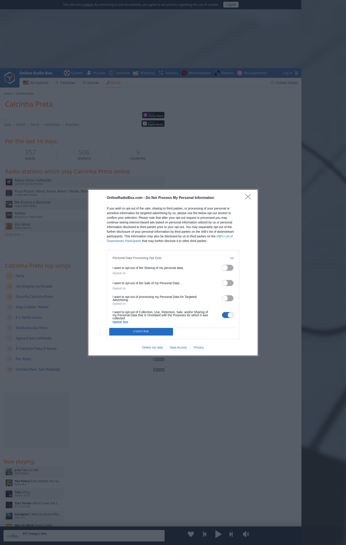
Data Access (178, 347)
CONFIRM (141, 331)
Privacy (199, 347)
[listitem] (173, 258)
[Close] (249, 198)
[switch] (227, 268)
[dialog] (173, 272)
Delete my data (152, 347)
